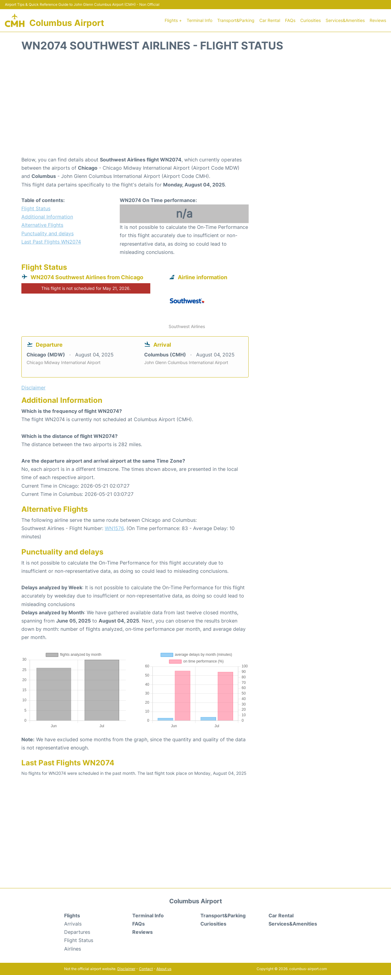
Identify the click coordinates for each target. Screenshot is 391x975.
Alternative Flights (42, 225)
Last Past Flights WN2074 (51, 242)
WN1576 (114, 528)
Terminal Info (199, 20)
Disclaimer (126, 968)
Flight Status (35, 208)
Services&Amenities (345, 20)
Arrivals (73, 924)
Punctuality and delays (47, 233)
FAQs (290, 20)
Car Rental (269, 20)
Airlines (72, 949)
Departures (77, 932)
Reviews (378, 20)
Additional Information (47, 217)
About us (163, 968)
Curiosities (310, 20)
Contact (146, 968)
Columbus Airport (66, 23)
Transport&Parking (235, 20)
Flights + (173, 20)
